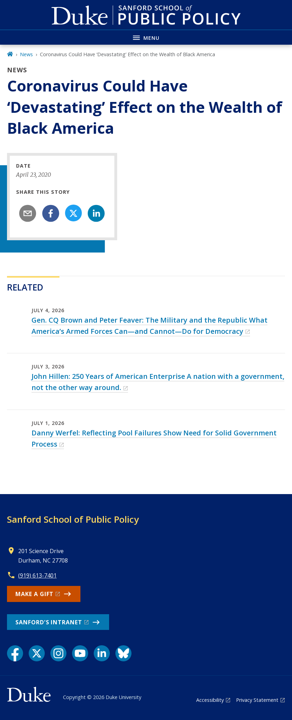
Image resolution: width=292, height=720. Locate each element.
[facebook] (50, 213)
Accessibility (210, 700)
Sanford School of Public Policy (73, 519)
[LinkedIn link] (102, 653)
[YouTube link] (80, 653)
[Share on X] (73, 213)
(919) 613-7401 (37, 575)
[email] (27, 213)
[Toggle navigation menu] (146, 37)
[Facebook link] (15, 653)
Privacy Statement (257, 700)
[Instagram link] (58, 653)
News (26, 54)
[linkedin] (96, 213)
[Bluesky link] (123, 653)
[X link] (37, 653)
